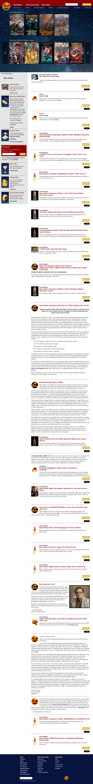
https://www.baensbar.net (60, 704)
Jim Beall (42, 470)
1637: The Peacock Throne (17, 135)
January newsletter (13, 158)
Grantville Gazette (25, 774)
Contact (57, 761)
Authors (27, 7)
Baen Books (8, 78)
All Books (22, 759)
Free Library (17, 7)
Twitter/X (40, 764)
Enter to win (14, 93)
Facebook (40, 763)
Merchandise (23, 763)
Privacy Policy (59, 764)
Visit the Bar (13, 170)
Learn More (85, 518)
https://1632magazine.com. (39, 368)
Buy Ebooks (18, 5)
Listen (12, 127)
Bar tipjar (82, 707)
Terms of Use (58, 766)
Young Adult (23, 772)
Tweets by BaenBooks (6, 73)
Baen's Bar (88, 7)
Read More (86, 105)
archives (15, 159)
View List (12, 189)
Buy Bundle (13, 201)
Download (13, 139)
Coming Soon (23, 764)
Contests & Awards (63, 7)
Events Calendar (42, 761)
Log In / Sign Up (87, 4)
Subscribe (22, 154)
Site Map (57, 768)
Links (56, 763)
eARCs (21, 761)
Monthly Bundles (39, 7)
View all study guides (16, 141)
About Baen (46, 5)
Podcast (50, 7)
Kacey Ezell (42, 96)
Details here (85, 86)
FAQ (56, 759)
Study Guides (23, 770)
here (19, 120)
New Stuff (77, 7)
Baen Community (32, 5)
